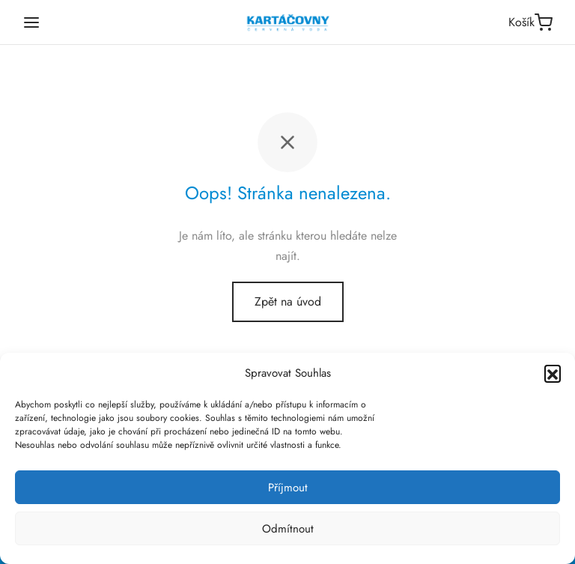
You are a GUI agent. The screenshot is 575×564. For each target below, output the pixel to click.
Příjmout (288, 487)
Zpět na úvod (288, 301)
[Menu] (31, 22)
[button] (552, 373)
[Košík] (530, 22)
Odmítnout (288, 529)
